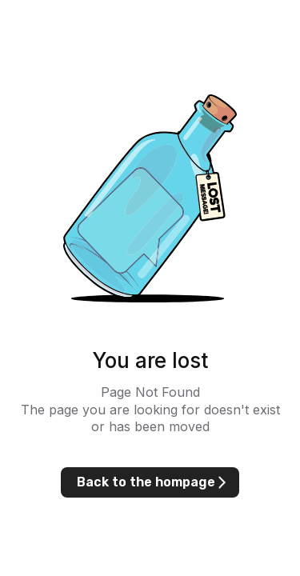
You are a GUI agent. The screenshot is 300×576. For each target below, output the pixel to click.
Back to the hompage (146, 482)
